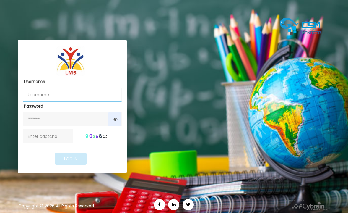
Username (34, 82)
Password (33, 106)
